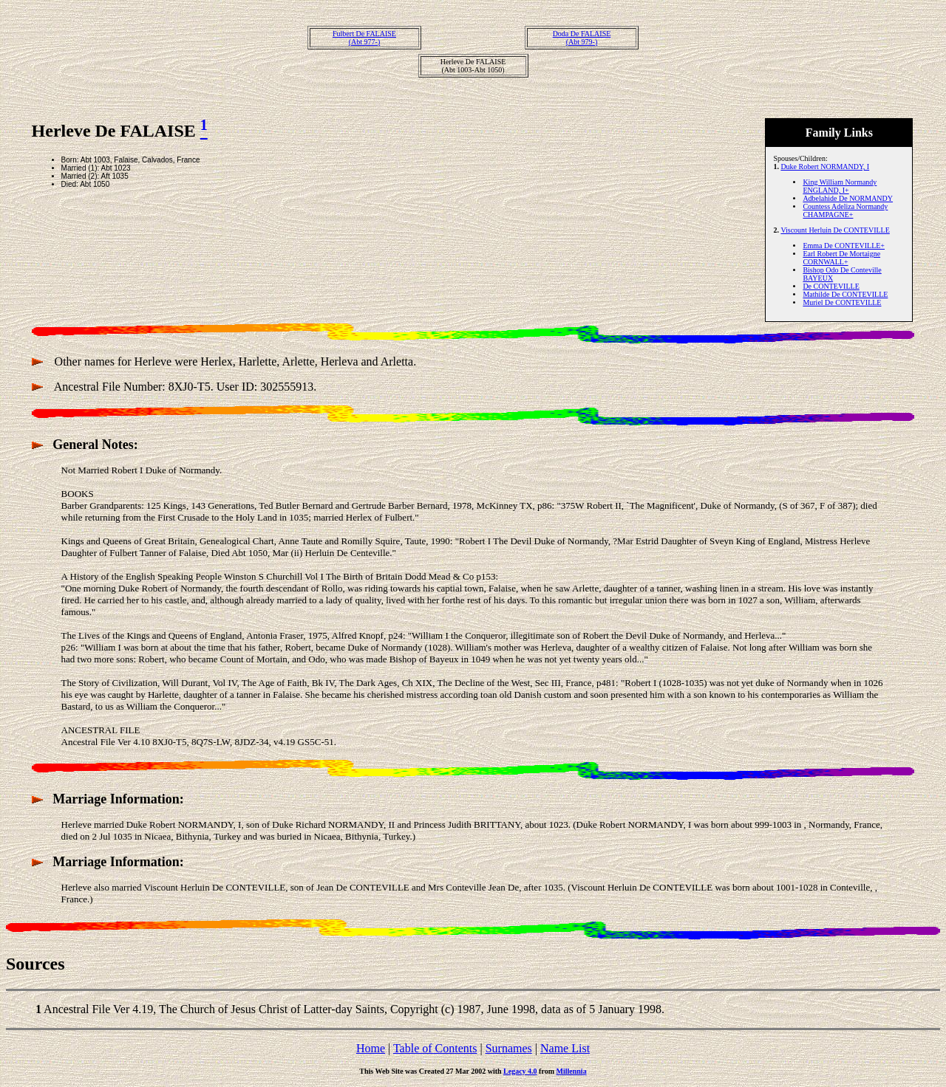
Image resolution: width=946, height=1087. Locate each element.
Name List (565, 1048)
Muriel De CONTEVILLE (842, 302)
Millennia (572, 1071)
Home (370, 1048)
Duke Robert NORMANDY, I (824, 166)
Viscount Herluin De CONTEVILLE (834, 230)
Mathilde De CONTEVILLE (845, 294)
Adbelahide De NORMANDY (848, 198)
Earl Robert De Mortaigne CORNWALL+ (841, 258)
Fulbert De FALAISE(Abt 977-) (364, 38)
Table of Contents (435, 1048)
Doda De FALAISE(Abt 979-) (582, 38)
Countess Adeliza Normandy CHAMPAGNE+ (845, 210)
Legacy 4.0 (520, 1071)
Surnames (509, 1048)
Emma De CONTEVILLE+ (844, 245)
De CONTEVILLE (831, 286)
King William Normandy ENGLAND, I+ (840, 186)
